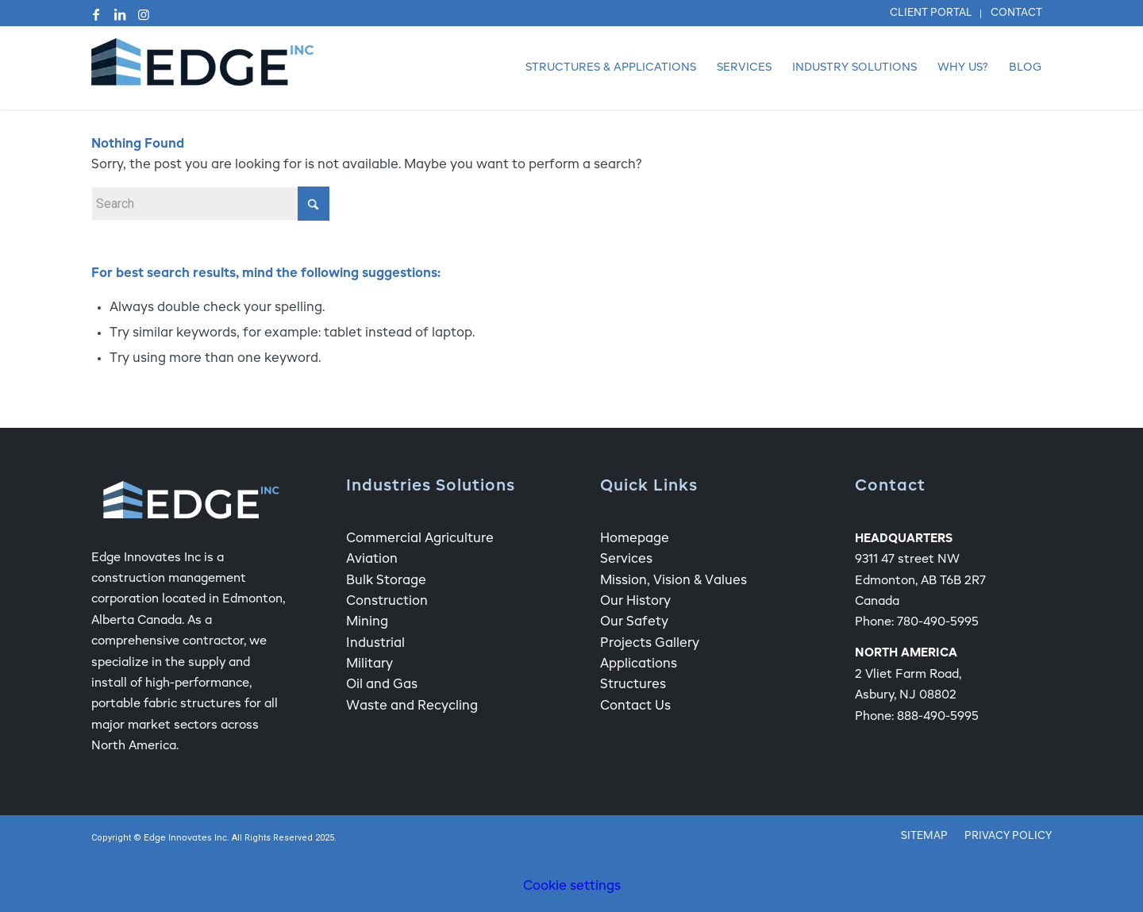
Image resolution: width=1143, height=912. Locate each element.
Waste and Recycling (412, 706)
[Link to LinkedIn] (120, 14)
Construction (387, 601)
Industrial (375, 643)
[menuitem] (931, 14)
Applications (638, 664)
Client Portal (931, 13)
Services (626, 559)
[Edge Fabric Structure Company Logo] (202, 68)
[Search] (210, 204)
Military (369, 664)
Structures (633, 685)
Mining (367, 622)
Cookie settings (572, 886)
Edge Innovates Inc (185, 838)
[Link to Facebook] (96, 14)
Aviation (372, 559)
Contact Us (635, 706)
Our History (635, 601)
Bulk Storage (386, 581)
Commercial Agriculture (420, 539)
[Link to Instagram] (144, 14)
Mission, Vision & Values (673, 581)
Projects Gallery (649, 643)
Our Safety (634, 622)
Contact (1016, 13)
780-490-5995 (938, 622)
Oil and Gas (382, 685)
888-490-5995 (938, 716)
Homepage (634, 539)
